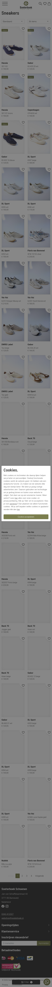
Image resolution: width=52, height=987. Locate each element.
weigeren (13, 503)
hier (16, 498)
